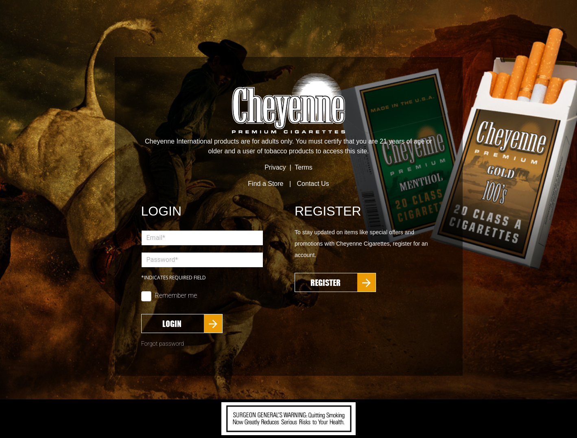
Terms (304, 167)
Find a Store (265, 183)
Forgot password (162, 343)
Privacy (275, 167)
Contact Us (313, 183)
